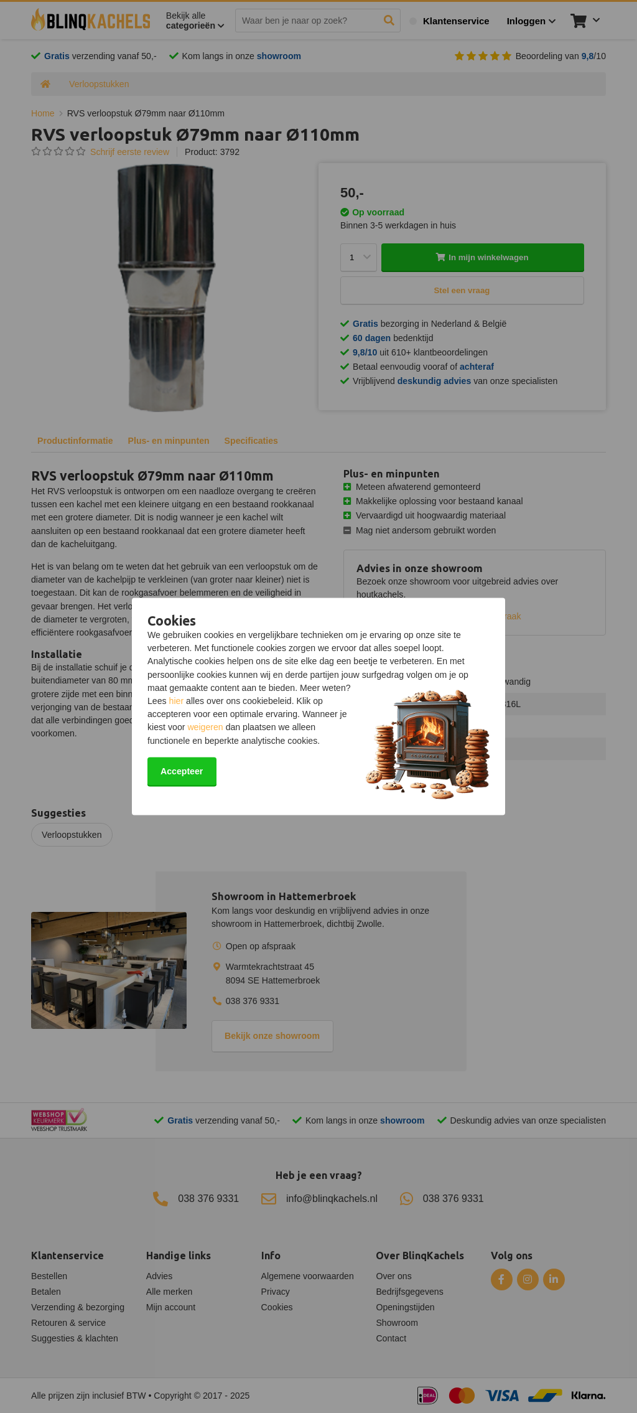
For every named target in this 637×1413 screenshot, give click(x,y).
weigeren (205, 728)
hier (176, 701)
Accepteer (181, 771)
